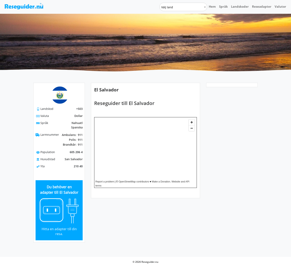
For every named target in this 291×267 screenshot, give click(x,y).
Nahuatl (77, 123)
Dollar (78, 116)
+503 (79, 109)
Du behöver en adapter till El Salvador (59, 189)
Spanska (77, 127)
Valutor (280, 6)
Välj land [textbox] (167, 7)
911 (72, 135)
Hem (212, 6)
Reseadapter (261, 6)
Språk (223, 6)
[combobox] (183, 7)
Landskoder (240, 6)
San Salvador (74, 159)
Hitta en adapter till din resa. (59, 231)
